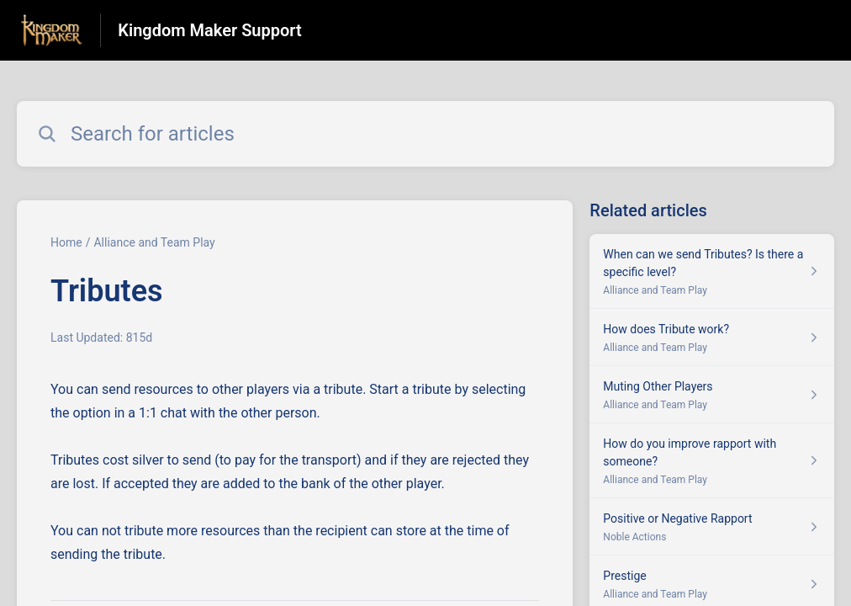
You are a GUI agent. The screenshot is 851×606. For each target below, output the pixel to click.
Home (66, 242)
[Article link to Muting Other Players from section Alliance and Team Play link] (711, 394)
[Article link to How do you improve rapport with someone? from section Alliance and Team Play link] (711, 460)
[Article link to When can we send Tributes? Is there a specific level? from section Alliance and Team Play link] (711, 271)
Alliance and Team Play (153, 242)
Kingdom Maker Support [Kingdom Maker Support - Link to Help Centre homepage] (209, 30)
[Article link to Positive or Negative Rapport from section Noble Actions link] (711, 527)
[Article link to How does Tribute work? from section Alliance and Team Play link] (711, 337)
